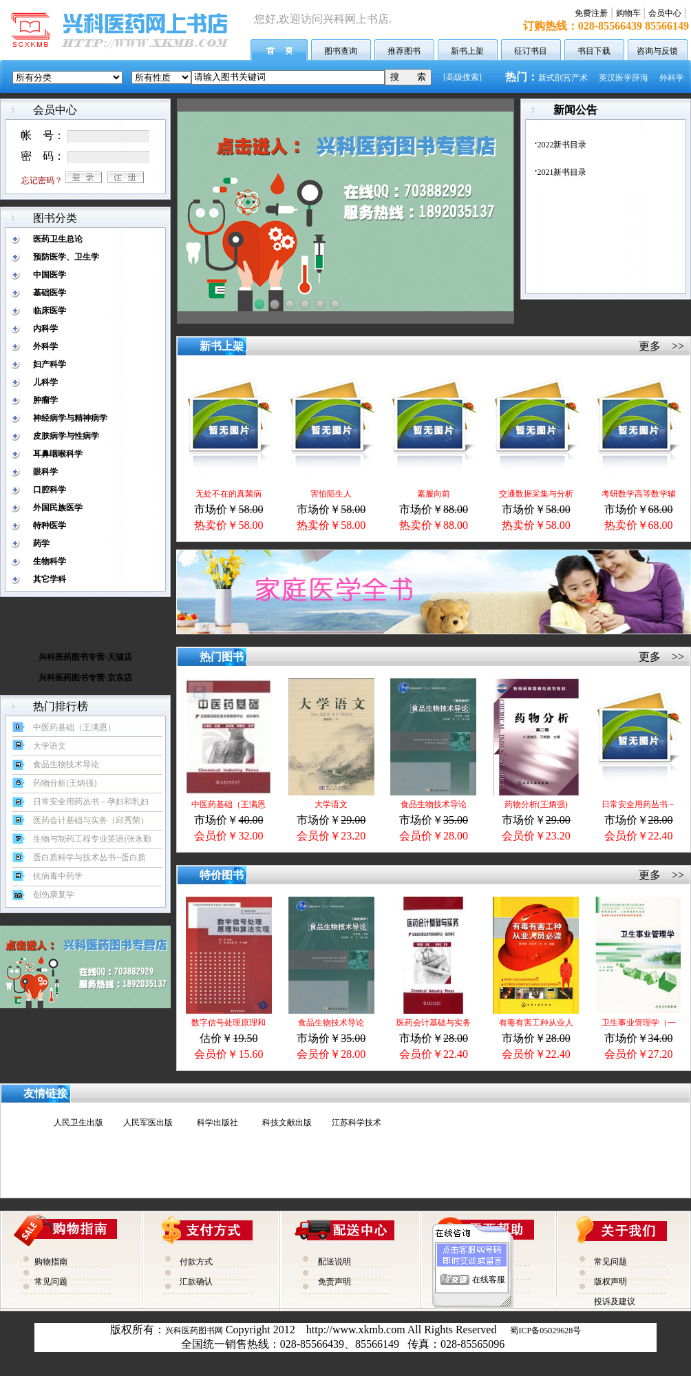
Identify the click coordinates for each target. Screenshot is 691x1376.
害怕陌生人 (331, 494)
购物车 (628, 13)
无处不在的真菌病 (228, 494)
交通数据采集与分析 (536, 494)
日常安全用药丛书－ (639, 804)
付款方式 (196, 1261)
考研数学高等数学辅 (639, 494)
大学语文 (331, 804)
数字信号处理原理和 (228, 1023)
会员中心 (664, 13)
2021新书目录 (561, 172)
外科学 (671, 78)
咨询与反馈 (657, 51)
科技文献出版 (287, 1122)
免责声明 (334, 1281)
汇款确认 (196, 1281)
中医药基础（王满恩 (228, 804)
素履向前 (433, 494)
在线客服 (488, 1270)
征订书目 (530, 51)
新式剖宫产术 (563, 78)
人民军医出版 (148, 1122)
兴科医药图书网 (194, 1330)
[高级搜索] (462, 77)
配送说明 (334, 1261)
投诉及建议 (614, 1301)
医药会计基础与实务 (433, 1023)
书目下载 (593, 51)
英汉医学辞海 (623, 78)
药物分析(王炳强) (536, 804)
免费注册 (591, 13)
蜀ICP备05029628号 (545, 1330)
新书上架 (467, 51)
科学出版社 (217, 1122)
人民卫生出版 (78, 1122)
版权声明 (610, 1281)
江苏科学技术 (356, 1122)
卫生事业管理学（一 (639, 1023)
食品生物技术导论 (434, 804)
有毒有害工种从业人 (536, 1023)
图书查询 (340, 51)
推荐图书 (404, 51)
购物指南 (50, 1261)
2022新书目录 (561, 144)
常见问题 (50, 1281)
